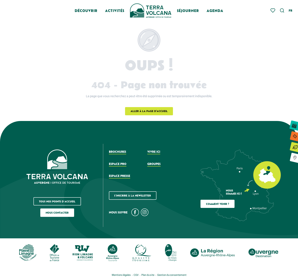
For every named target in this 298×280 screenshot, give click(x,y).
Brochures (117, 151)
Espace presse (119, 175)
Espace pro (117, 163)
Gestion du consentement (171, 274)
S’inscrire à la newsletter (132, 195)
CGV (136, 274)
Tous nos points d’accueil (57, 201)
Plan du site (147, 274)
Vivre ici (153, 151)
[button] (282, 10)
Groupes (154, 163)
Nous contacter (57, 212)
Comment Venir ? (217, 203)
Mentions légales (121, 274)
